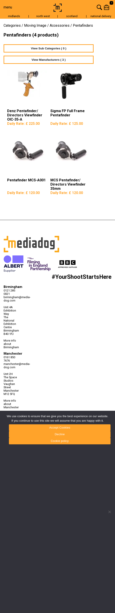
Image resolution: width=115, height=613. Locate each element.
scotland (72, 16)
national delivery (100, 16)
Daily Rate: (23, 123)
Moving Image (35, 25)
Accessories (60, 25)
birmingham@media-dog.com (11, 298)
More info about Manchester (11, 404)
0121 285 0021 (9, 292)
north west (43, 16)
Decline (60, 434)
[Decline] (109, 512)
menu (8, 7)
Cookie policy (60, 441)
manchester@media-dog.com (11, 365)
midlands (14, 16)
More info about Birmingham (11, 344)
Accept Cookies (59, 427)
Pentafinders (83, 25)
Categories (12, 25)
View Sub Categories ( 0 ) (48, 48)
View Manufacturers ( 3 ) (48, 59)
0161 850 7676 (9, 359)
